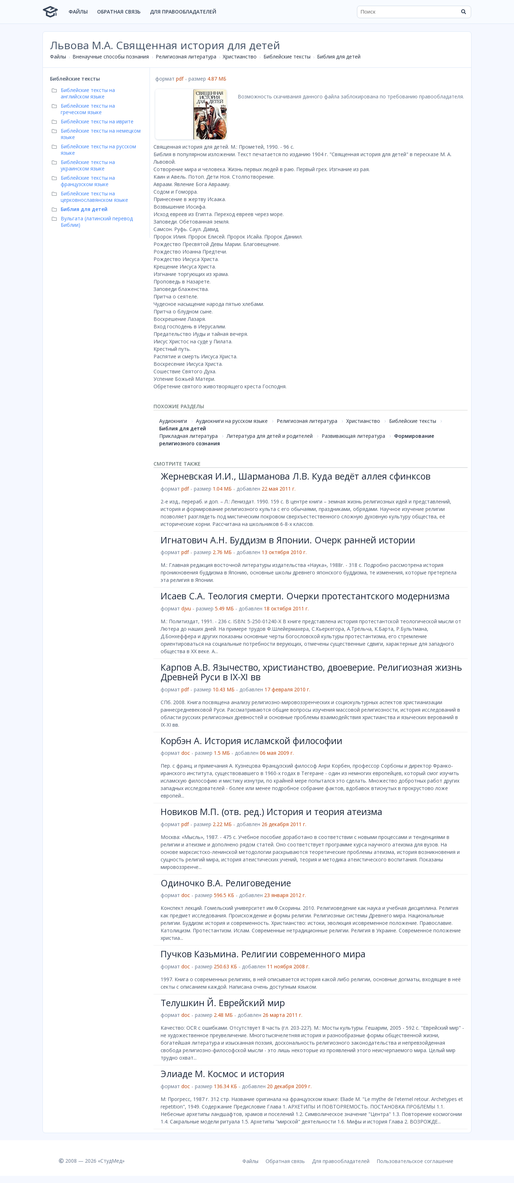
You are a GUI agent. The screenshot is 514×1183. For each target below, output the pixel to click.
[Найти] (463, 12)
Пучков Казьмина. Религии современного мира (263, 954)
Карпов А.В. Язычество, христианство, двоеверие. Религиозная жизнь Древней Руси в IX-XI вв (311, 672)
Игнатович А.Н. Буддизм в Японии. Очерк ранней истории (288, 540)
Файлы (78, 11)
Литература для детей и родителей (270, 435)
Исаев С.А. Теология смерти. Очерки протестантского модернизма (305, 596)
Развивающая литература (353, 435)
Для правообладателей (183, 11)
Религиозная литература (186, 56)
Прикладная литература (188, 435)
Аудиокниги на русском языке (232, 421)
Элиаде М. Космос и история (222, 1073)
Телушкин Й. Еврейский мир (223, 1003)
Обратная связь (119, 11)
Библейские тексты (287, 56)
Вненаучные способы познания (110, 56)
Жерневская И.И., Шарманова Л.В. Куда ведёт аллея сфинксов (295, 476)
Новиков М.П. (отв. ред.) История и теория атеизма (271, 811)
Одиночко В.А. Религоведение (226, 883)
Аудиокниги (173, 421)
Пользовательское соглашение (415, 1161)
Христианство (240, 56)
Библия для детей (339, 56)
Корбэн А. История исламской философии (251, 740)
